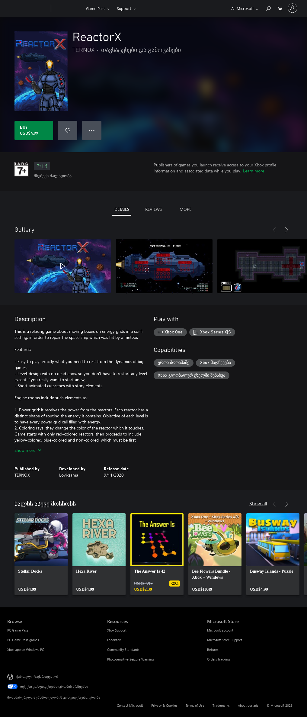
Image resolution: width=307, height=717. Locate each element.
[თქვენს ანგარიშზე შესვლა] (292, 8)
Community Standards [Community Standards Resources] (123, 649)
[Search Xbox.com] (268, 7)
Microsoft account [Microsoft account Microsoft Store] (220, 630)
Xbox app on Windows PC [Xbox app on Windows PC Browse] (25, 649)
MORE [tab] (185, 209)
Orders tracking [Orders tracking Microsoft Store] (218, 659)
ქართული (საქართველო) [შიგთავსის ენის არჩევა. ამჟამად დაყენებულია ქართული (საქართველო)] (37, 676)
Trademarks (221, 705)
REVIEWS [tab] (153, 209)
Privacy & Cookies (164, 705)
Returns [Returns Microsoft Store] (213, 649)
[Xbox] (68, 8)
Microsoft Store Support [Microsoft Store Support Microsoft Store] (224, 640)
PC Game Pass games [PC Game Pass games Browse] (23, 640)
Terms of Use (195, 705)
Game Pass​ (95, 8)
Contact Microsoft (130, 705)
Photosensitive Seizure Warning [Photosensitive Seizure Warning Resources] (130, 659)
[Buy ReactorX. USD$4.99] (33, 130)
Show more (27, 450)
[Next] (286, 230)
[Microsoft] (28, 8)
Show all (258, 503)
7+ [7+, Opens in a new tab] (42, 166)
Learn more (253, 171)
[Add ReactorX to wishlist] (67, 130)
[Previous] (274, 230)
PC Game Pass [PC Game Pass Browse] (17, 630)
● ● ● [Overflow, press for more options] (92, 130)
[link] (41, 554)
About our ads (248, 705)
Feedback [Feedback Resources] (114, 640)
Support (124, 8)
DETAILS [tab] (121, 209)
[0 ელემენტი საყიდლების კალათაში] (279, 8)
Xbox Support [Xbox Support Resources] (116, 630)
